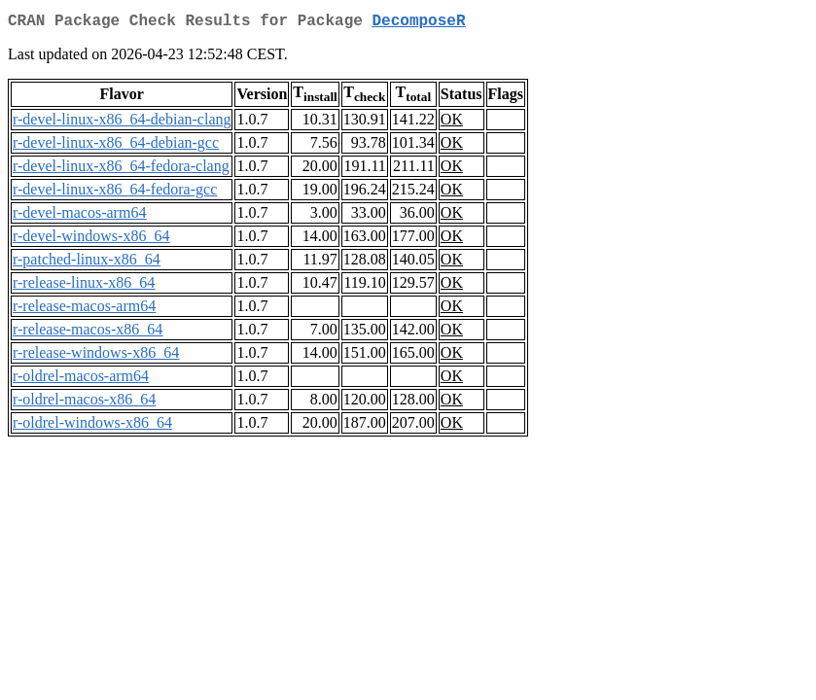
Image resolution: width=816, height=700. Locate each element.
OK (452, 123)
